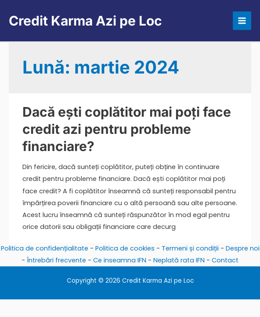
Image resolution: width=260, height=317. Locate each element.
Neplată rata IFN (179, 260)
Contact (225, 260)
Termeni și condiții (190, 248)
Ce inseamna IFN (119, 260)
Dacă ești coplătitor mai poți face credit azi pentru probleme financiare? (126, 129)
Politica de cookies (125, 248)
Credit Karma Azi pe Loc (85, 21)
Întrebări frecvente (56, 260)
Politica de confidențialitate (44, 248)
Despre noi (243, 248)
